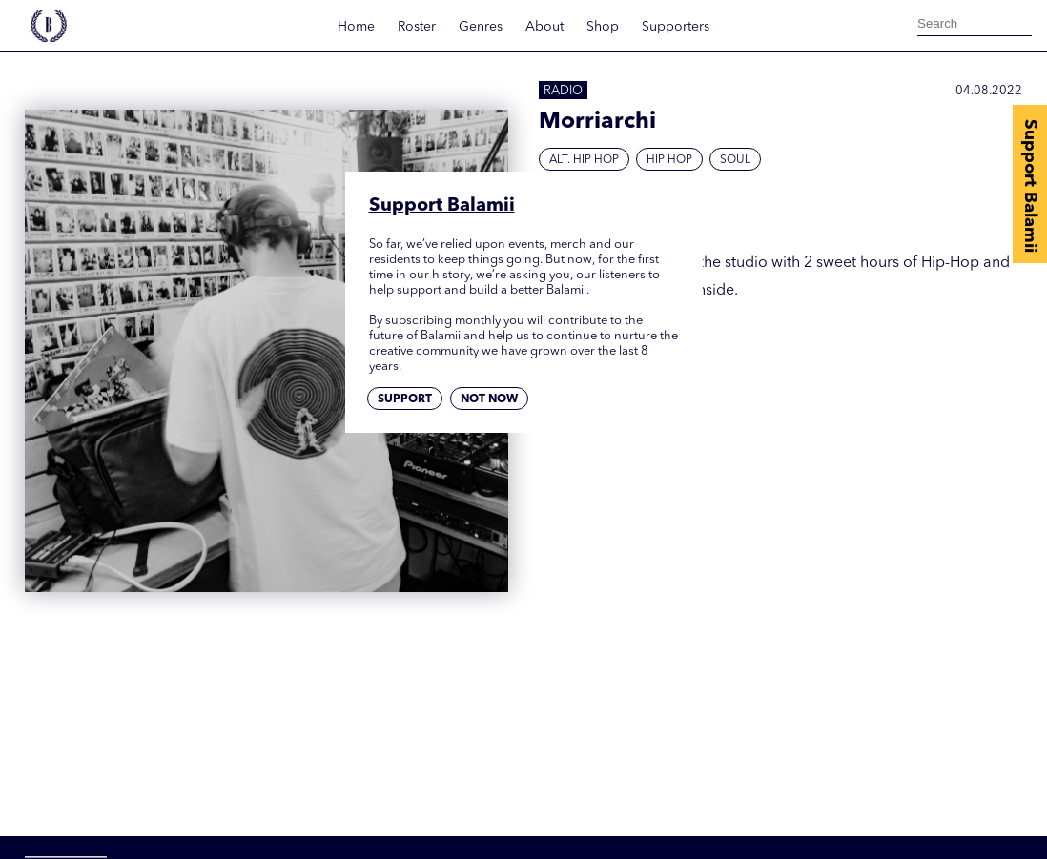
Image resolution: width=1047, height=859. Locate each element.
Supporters (675, 26)
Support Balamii (1029, 186)
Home (356, 26)
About (544, 26)
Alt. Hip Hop (584, 160)
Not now (489, 399)
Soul (735, 160)
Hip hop (669, 160)
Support (405, 399)
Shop (602, 26)
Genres (481, 26)
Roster (417, 26)
